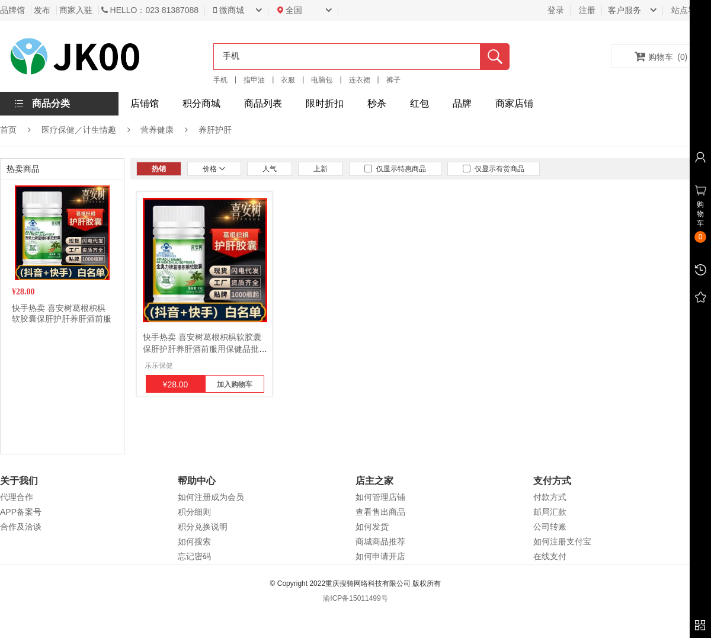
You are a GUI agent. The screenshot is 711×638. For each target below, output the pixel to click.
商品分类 (51, 103)
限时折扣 (325, 103)
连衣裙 (359, 80)
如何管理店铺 (380, 497)
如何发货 (372, 526)
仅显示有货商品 (493, 169)
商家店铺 (514, 103)
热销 (159, 169)
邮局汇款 (549, 512)
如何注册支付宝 (562, 541)
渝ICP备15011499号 (355, 598)
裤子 (393, 80)
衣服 (288, 80)
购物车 (661, 56)
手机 (220, 80)
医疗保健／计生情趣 (78, 129)
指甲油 (254, 80)
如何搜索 (194, 541)
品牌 (462, 103)
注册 (587, 10)
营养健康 (157, 129)
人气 (269, 169)
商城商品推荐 (380, 541)
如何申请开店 (380, 556)
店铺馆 (144, 103)
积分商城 (201, 103)
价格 (214, 169)
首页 (8, 129)
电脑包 (321, 80)
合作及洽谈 (20, 526)
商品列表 (263, 103)
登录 (555, 10)
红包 (419, 103)
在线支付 (549, 556)
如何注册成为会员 (211, 497)
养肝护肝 (215, 129)
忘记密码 (194, 556)
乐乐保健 (159, 365)
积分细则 (194, 512)
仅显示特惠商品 (395, 169)
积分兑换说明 (203, 526)
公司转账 (549, 526)
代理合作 (16, 497)
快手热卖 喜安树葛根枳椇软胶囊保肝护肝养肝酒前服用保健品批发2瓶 (61, 318)
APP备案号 (20, 512)
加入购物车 (234, 384)
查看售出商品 (380, 512)
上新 (320, 169)
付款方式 (549, 497)
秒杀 (376, 103)
